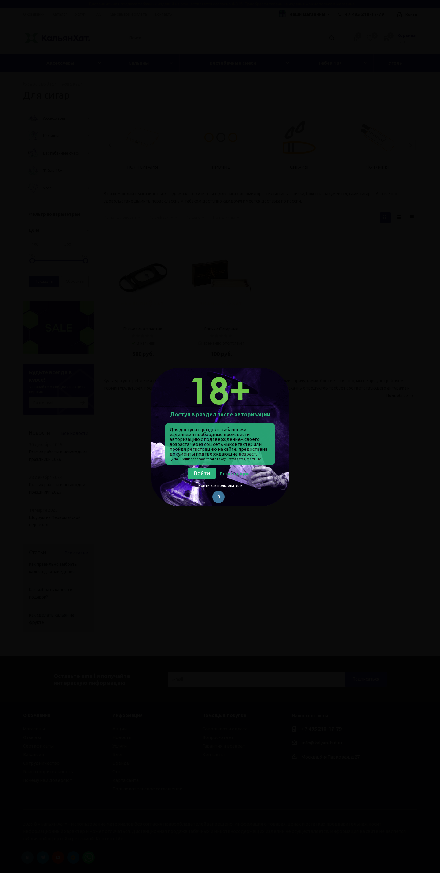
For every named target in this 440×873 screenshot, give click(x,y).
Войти (202, 473)
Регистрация (235, 473)
